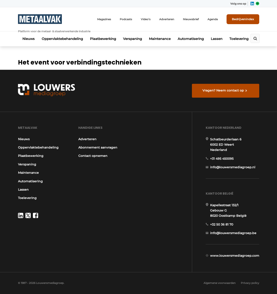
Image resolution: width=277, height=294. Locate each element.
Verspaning (132, 39)
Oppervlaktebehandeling (62, 39)
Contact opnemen (92, 156)
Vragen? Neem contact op (223, 90)
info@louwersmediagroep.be (233, 233)
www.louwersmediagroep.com (234, 256)
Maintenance (160, 39)
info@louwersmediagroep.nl (232, 167)
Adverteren (166, 19)
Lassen (216, 39)
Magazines (104, 19)
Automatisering (191, 39)
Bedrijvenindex (243, 19)
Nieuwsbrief (191, 19)
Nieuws (28, 39)
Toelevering (238, 39)
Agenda (212, 19)
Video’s (145, 19)
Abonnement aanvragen (97, 147)
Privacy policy (250, 283)
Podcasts (126, 19)
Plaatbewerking (103, 39)
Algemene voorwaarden (220, 283)
